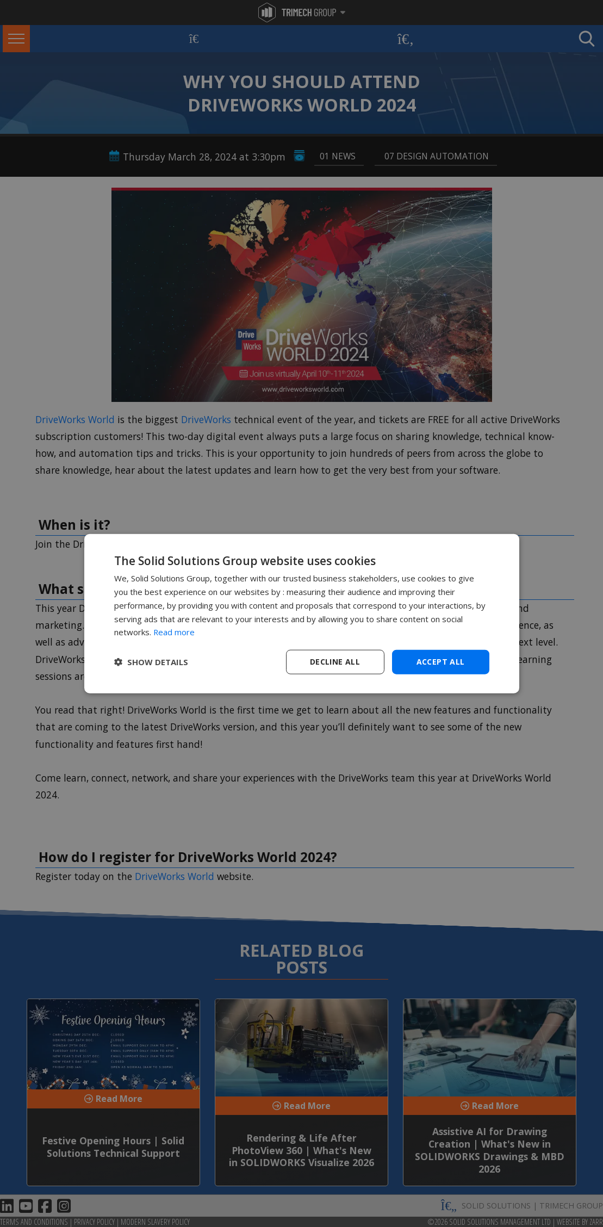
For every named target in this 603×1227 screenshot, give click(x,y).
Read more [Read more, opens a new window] (174, 632)
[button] (151, 662)
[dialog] (301, 613)
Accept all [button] (440, 661)
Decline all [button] (335, 661)
